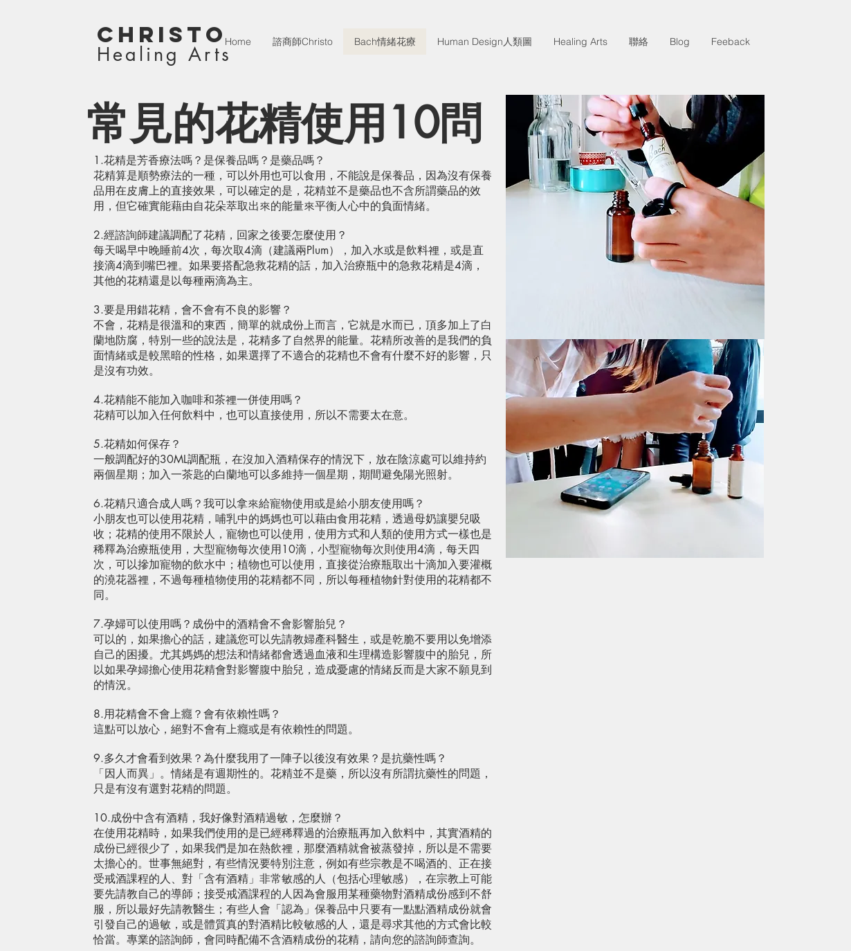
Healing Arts (164, 54)
